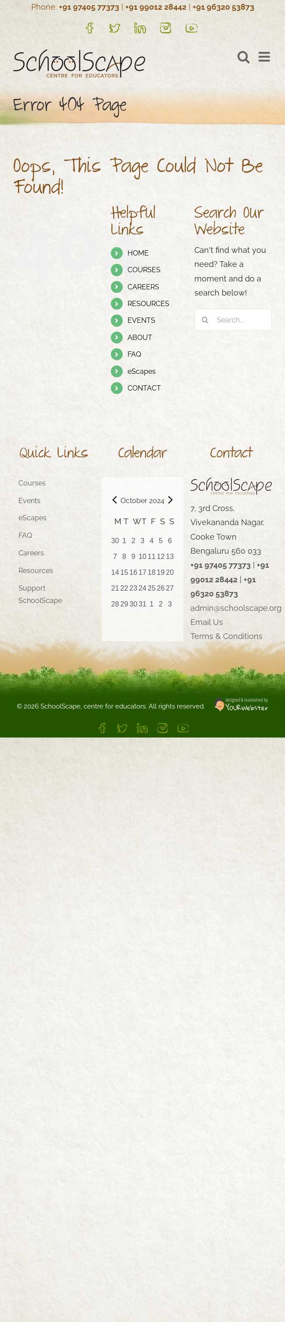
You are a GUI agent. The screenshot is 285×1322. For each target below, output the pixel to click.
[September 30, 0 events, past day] (115, 543)
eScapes (142, 371)
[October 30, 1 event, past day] (133, 607)
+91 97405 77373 (89, 6)
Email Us (206, 622)
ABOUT (140, 337)
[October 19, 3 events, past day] (160, 575)
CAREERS (143, 287)
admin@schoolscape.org (235, 608)
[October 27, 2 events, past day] (170, 591)
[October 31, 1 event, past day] (142, 607)
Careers (31, 553)
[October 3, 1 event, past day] (142, 543)
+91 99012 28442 (155, 6)
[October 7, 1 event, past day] (115, 559)
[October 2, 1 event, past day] (133, 543)
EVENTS (141, 320)
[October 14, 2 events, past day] (115, 575)
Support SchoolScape (40, 594)
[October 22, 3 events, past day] (124, 591)
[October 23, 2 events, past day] (133, 591)
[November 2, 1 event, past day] (160, 607)
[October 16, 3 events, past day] (133, 575)
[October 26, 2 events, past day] (160, 591)
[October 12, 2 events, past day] (160, 559)
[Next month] (170, 500)
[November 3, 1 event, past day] (170, 607)
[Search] (205, 320)
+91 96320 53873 (223, 6)
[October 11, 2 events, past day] (151, 559)
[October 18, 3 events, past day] (151, 575)
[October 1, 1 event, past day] (124, 543)
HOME (138, 253)
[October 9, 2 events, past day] (133, 559)
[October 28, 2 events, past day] (115, 607)
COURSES (144, 270)
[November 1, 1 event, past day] (151, 607)
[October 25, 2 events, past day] (151, 591)
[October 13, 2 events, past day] (170, 559)
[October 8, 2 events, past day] (124, 559)
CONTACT (144, 388)
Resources (35, 570)
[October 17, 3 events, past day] (142, 575)
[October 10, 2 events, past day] (142, 559)
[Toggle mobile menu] (265, 56)
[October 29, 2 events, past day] (124, 607)
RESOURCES (148, 303)
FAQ (134, 354)
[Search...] (233, 320)
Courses (32, 483)
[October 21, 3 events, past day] (115, 591)
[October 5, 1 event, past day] (160, 543)
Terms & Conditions (226, 636)
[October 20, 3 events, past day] (170, 575)
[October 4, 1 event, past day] (151, 543)
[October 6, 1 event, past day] (170, 543)
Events (29, 501)
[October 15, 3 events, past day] (124, 575)
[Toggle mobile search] (244, 56)
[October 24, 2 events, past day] (142, 591)
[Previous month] (114, 500)
